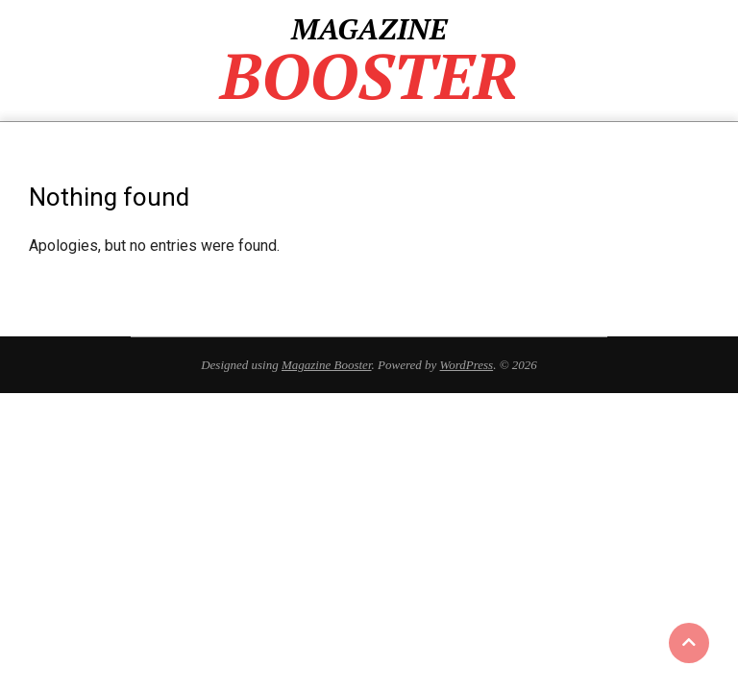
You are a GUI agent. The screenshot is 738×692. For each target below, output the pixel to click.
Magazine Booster (327, 365)
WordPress (467, 365)
